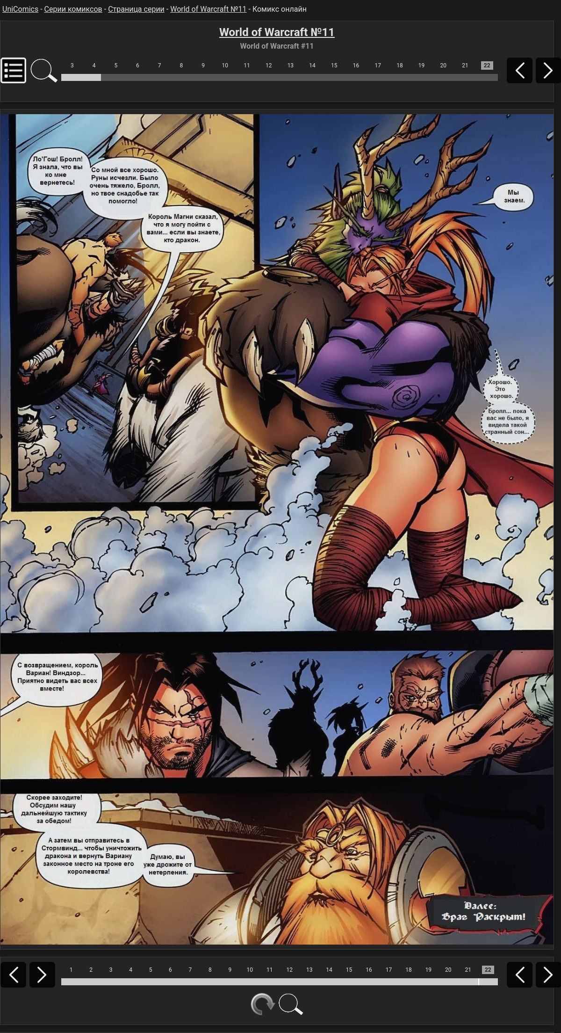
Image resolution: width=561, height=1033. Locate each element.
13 (291, 65)
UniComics (20, 9)
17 (377, 65)
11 (247, 65)
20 (443, 65)
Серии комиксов (73, 9)
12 (269, 65)
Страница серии (136, 9)
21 (465, 65)
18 (399, 65)
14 (312, 65)
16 (356, 65)
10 (225, 65)
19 (421, 65)
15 (334, 65)
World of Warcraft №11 (208, 9)
